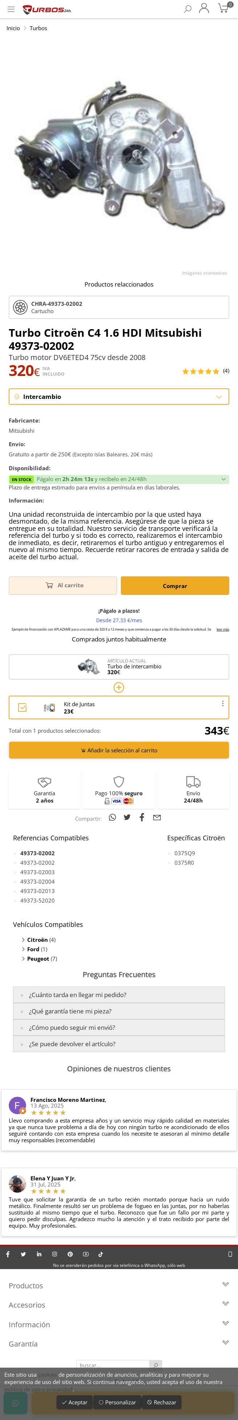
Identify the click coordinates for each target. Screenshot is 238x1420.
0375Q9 (185, 853)
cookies (47, 1374)
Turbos (38, 28)
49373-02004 (37, 881)
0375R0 (184, 862)
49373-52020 (37, 900)
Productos (119, 1286)
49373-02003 (37, 872)
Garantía (119, 1344)
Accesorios (119, 1306)
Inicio (13, 28)
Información (119, 1325)
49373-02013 (37, 891)
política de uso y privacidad (38, 1389)
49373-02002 (37, 862)
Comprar (175, 585)
